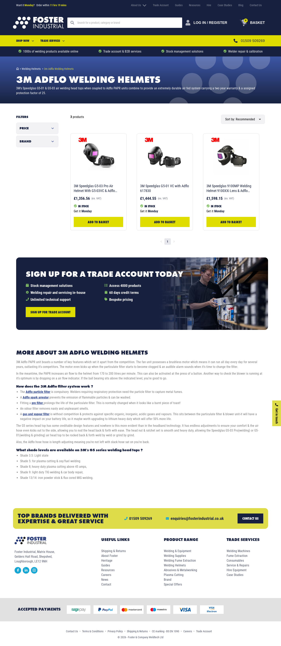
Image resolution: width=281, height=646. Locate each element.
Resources (194, 5)
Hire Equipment (237, 570)
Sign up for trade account (50, 312)
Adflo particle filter (38, 392)
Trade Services (52, 41)
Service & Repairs (238, 565)
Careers (106, 575)
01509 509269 (253, 41)
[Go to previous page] (161, 241)
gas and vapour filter (36, 414)
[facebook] (19, 572)
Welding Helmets (175, 565)
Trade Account (161, 5)
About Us (138, 5)
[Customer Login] (206, 22)
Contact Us (256, 5)
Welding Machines (238, 551)
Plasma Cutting (174, 575)
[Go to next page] (174, 241)
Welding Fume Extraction (180, 560)
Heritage (106, 560)
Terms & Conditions (92, 631)
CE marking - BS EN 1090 (165, 631)
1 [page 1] (167, 241)
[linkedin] (27, 572)
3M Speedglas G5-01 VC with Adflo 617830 (164, 188)
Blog (240, 5)
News (104, 580)
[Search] (128, 22)
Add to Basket (98, 222)
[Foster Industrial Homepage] (38, 23)
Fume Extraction (237, 556)
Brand (167, 580)
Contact (106, 584)
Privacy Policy (115, 631)
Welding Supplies (175, 556)
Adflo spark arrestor (36, 397)
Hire (209, 5)
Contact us (250, 518)
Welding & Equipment (177, 551)
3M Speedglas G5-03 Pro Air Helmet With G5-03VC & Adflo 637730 (94, 188)
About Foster (109, 556)
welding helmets (32, 68)
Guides (179, 5)
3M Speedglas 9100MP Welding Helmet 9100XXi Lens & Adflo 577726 (228, 188)
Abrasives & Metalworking (180, 570)
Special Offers (173, 584)
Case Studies (225, 5)
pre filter (38, 403)
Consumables (235, 560)
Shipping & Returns (113, 551)
